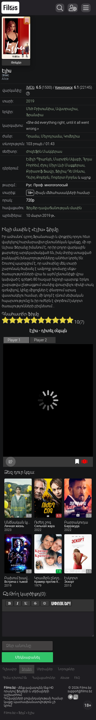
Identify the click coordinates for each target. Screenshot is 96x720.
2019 (30, 101)
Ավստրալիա (67, 109)
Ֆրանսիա (35, 115)
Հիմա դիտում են (15, 678)
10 (69, 320)
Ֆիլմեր (27, 669)
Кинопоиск (64, 87)
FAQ (77, 678)
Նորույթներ (66, 669)
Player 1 (14, 340)
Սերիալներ (45, 669)
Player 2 (40, 340)
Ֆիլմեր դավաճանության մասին (54, 208)
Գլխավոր (10, 669)
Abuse (64, 678)
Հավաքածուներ (43, 678)
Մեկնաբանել (27, 657)
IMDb (30, 87)
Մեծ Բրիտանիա (40, 109)
